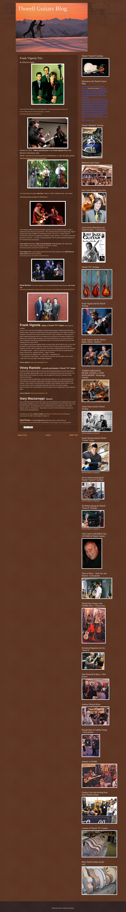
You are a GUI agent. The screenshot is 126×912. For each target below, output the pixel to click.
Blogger (72, 908)
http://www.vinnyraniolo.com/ (39, 393)
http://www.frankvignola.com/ (39, 362)
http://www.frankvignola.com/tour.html (58, 109)
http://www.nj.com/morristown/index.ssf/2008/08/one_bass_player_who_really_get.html (45, 422)
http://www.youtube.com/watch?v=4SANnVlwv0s (33, 197)
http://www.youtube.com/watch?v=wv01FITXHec (34, 247)
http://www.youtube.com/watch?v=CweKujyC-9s (33, 158)
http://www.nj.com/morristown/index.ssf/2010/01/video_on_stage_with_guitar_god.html (50, 155)
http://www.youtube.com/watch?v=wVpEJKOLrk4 (34, 255)
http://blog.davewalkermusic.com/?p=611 (30, 114)
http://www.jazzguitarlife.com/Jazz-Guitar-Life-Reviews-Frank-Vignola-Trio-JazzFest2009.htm (47, 289)
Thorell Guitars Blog (42, 8)
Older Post (73, 435)
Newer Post (22, 435)
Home (48, 435)
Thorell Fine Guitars (93, 88)
